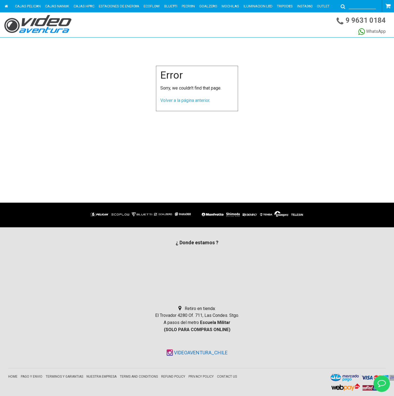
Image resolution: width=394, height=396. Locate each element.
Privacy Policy (201, 376)
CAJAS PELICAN (28, 6)
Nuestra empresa (101, 376)
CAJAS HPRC (84, 6)
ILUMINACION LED (258, 6)
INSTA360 (304, 6)
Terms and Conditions (139, 376)
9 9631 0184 (366, 20)
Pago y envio (31, 376)
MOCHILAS (230, 6)
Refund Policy (173, 376)
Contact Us (227, 376)
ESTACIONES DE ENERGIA (119, 6)
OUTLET (323, 6)
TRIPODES (285, 6)
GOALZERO (208, 6)
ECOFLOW (152, 6)
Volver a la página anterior (184, 100)
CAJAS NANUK (57, 6)
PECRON (188, 6)
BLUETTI (170, 6)
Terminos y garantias (64, 376)
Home (13, 376)
